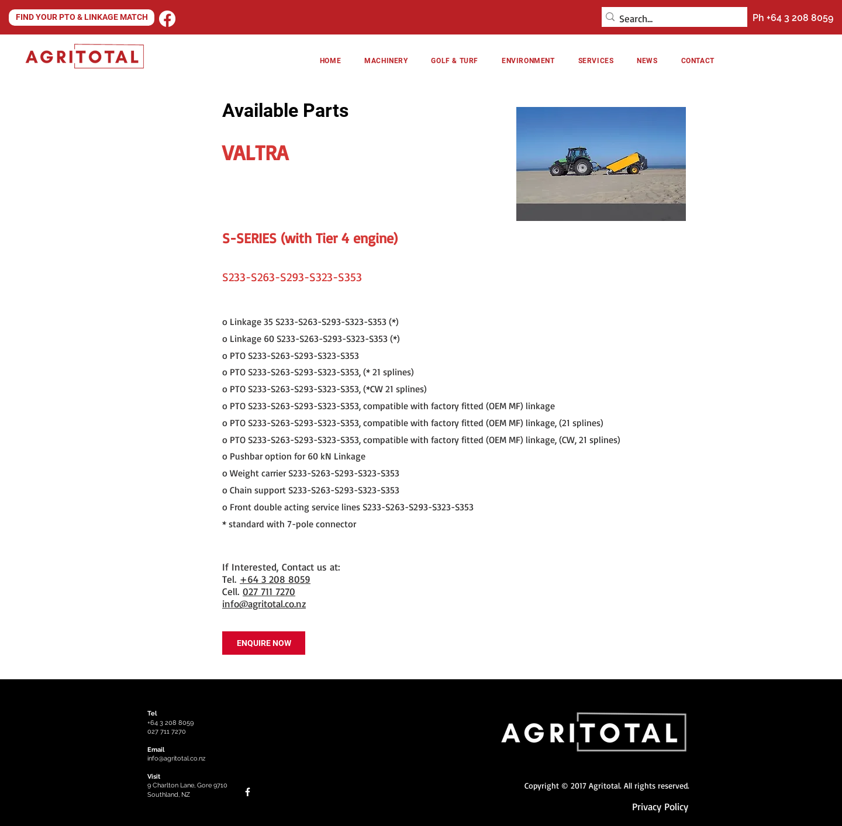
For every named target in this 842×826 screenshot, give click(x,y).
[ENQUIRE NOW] (263, 643)
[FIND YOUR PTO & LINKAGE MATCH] (81, 17)
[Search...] (671, 18)
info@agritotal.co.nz (264, 603)
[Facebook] (167, 19)
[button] (528, 61)
